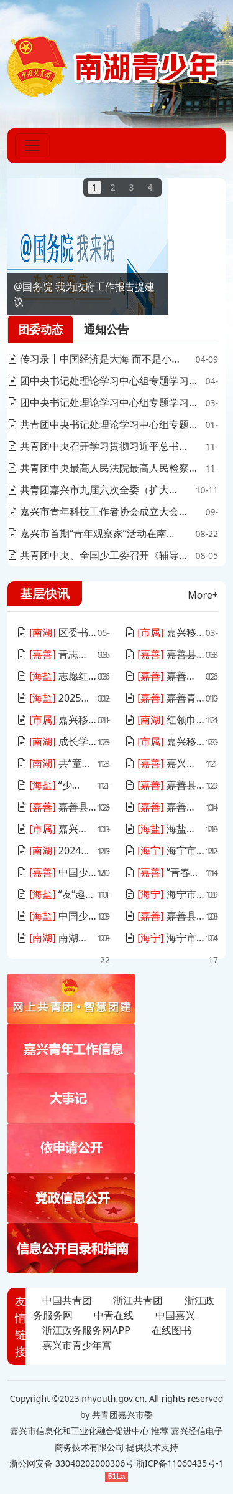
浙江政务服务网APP (86, 1330)
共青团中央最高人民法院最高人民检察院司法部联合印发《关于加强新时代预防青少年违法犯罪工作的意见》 (104, 468)
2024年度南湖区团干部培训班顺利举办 (56, 850)
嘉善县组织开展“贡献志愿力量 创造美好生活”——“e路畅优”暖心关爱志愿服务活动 (165, 785)
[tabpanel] (112, 457)
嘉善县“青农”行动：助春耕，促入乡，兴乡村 (164, 654)
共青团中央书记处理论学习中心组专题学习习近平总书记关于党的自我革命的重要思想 (102, 424)
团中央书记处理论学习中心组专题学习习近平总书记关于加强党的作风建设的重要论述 (102, 381)
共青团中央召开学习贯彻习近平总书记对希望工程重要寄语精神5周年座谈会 (101, 446)
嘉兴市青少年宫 (77, 1345)
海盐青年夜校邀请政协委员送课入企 (164, 828)
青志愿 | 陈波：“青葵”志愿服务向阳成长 (56, 654)
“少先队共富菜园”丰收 (53, 785)
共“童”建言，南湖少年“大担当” (55, 763)
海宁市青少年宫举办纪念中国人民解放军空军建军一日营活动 (165, 850)
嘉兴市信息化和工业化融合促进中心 (79, 1431)
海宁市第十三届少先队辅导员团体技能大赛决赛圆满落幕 (165, 937)
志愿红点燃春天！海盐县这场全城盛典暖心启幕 (57, 676)
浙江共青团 (138, 1300)
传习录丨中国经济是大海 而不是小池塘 (93, 359)
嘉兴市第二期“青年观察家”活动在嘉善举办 (164, 763)
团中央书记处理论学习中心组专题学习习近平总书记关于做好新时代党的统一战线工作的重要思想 (104, 402)
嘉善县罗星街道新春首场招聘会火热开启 (164, 676)
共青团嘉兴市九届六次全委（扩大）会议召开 (96, 490)
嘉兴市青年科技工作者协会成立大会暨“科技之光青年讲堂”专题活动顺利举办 (101, 511)
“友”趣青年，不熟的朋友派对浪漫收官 (56, 894)
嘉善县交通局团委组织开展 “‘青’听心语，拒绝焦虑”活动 (165, 916)
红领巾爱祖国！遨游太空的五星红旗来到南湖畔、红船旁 (165, 719)
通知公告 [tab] (106, 328)
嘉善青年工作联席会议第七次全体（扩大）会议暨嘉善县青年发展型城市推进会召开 (165, 698)
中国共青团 (67, 1300)
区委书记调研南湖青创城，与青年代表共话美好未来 (57, 632)
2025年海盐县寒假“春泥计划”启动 (55, 698)
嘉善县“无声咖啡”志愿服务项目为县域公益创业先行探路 (57, 807)
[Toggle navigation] (32, 145)
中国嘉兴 (175, 1315)
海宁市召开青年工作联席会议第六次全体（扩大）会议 (165, 894)
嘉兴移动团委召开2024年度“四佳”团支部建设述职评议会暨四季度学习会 (57, 719)
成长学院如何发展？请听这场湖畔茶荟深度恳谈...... (57, 741)
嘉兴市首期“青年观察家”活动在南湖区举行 (95, 533)
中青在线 (114, 1315)
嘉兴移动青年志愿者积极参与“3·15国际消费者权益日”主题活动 (165, 632)
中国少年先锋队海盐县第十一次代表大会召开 (56, 916)
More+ (203, 595)
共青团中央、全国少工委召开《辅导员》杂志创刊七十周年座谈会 (100, 555)
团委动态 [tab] (40, 328)
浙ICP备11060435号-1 (180, 1463)
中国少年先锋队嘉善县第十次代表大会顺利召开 (57, 872)
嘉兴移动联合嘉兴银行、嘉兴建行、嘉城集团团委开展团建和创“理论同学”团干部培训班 (165, 741)
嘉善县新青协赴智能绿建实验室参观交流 (164, 807)
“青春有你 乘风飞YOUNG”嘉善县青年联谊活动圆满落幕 (165, 872)
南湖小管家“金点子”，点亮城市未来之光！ (56, 937)
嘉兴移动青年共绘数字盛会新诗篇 (55, 828)
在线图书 (171, 1330)
